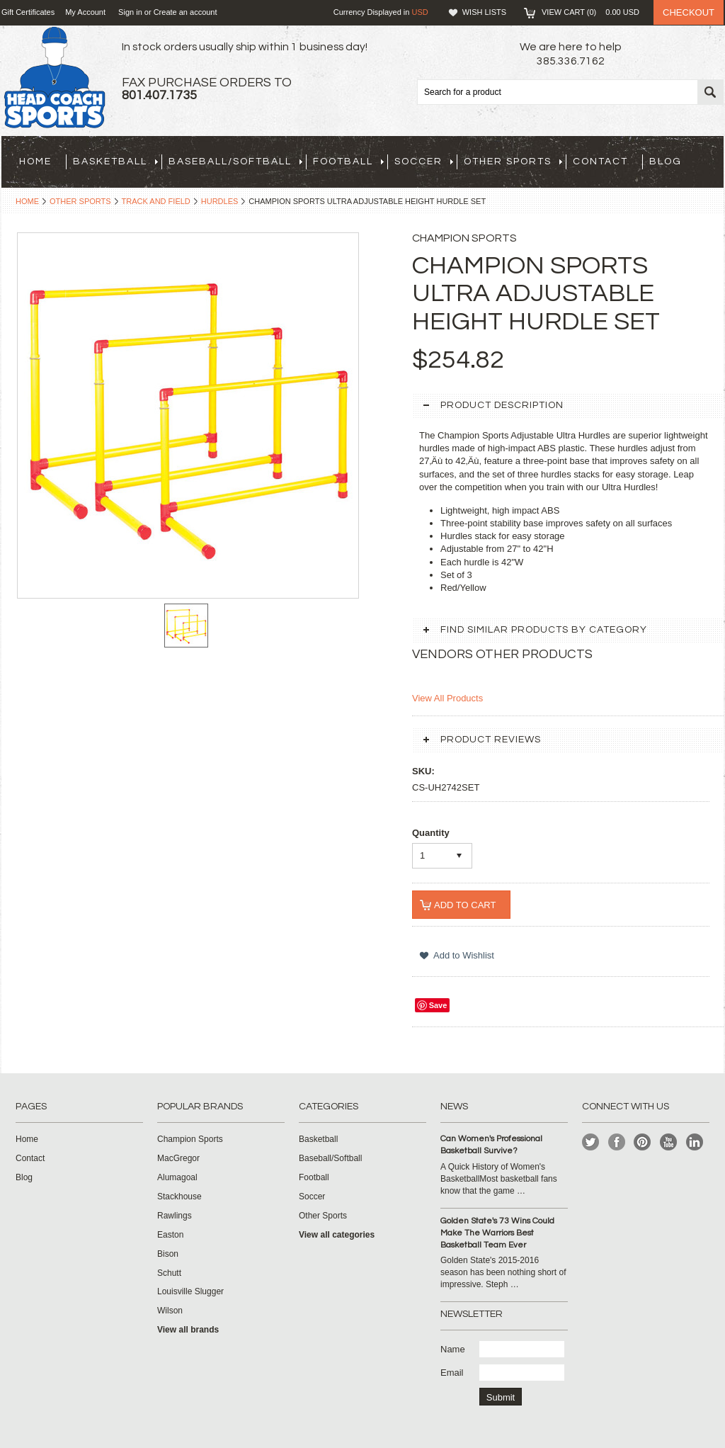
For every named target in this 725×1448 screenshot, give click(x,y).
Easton (170, 1235)
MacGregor (178, 1158)
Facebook (617, 1142)
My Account (85, 12)
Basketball (115, 161)
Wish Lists (484, 12)
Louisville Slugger (190, 1291)
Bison (167, 1254)
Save (438, 1005)
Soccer (423, 161)
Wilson (170, 1311)
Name (452, 1349)
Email (452, 1372)
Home (27, 201)
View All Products (447, 698)
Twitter (591, 1142)
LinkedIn (695, 1142)
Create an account (185, 12)
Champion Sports (190, 1139)
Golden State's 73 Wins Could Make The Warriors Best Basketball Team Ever (497, 1233)
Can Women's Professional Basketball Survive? (491, 1144)
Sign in (130, 12)
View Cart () (590, 12)
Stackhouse (179, 1196)
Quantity (431, 832)
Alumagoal (177, 1177)
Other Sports (513, 161)
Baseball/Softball (235, 161)
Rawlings (174, 1216)
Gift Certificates (28, 12)
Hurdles (220, 201)
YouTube (669, 1142)
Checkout (688, 12)
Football (348, 161)
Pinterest (642, 1142)
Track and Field (156, 201)
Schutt (169, 1273)
